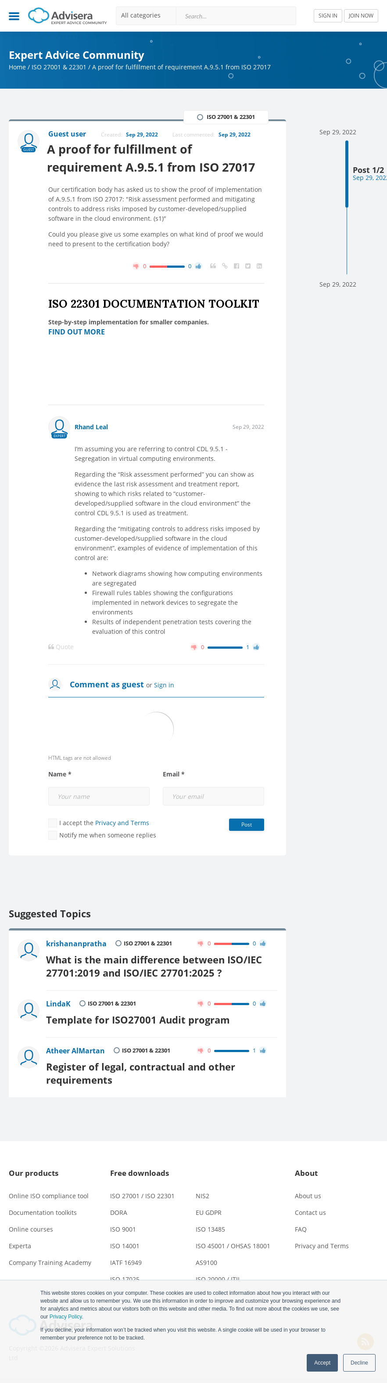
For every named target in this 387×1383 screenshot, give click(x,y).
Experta (20, 1243)
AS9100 (206, 1260)
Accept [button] (322, 1363)
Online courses (31, 1226)
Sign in (164, 685)
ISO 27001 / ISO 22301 (142, 1193)
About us (308, 1193)
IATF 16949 (126, 1260)
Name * (60, 775)
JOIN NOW (361, 15)
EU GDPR (209, 1210)
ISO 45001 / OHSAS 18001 (233, 1243)
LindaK (58, 1003)
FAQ (301, 1226)
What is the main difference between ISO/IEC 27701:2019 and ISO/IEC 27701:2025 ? (154, 966)
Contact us (310, 1210)
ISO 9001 (123, 1226)
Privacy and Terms (122, 823)
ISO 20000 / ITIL (218, 1276)
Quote (61, 647)
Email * (174, 775)
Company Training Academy (50, 1260)
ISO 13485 (210, 1226)
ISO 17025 (125, 1276)
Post (246, 825)
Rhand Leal (91, 427)
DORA (118, 1210)
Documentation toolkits (43, 1210)
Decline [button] (359, 1363)
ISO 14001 (125, 1243)
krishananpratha (76, 944)
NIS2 (202, 1193)
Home (17, 67)
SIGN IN (328, 15)
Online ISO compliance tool (49, 1193)
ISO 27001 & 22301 (59, 67)
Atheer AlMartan (75, 1049)
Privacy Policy (66, 1317)
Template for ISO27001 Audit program (138, 1018)
